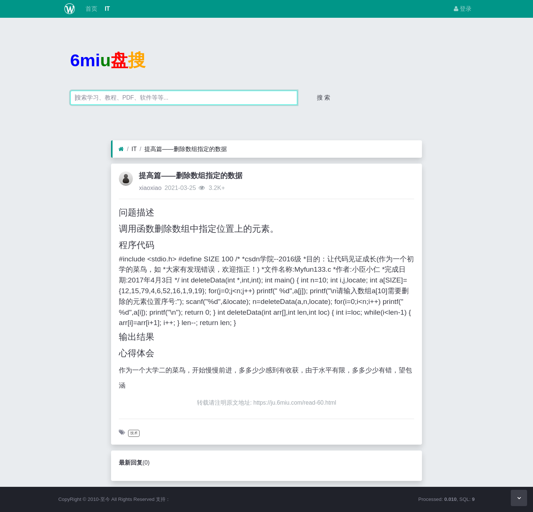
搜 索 (323, 97)
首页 (90, 9)
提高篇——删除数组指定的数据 (185, 149)
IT (106, 9)
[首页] (121, 149)
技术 (134, 433)
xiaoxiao (150, 187)
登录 (463, 9)
